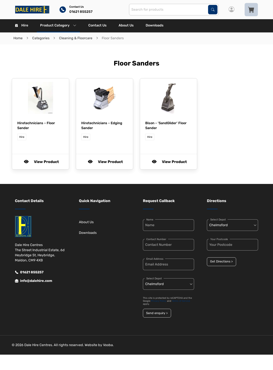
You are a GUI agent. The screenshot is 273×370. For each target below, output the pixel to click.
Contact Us (97, 25)
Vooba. (108, 345)
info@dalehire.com (33, 280)
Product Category (58, 25)
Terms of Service (181, 301)
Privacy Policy (158, 301)
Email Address (154, 258)
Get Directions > (221, 261)
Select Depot (154, 278)
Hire (21, 25)
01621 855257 (29, 272)
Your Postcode (219, 239)
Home (18, 38)
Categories (40, 38)
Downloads (155, 25)
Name (149, 219)
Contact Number (156, 239)
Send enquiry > (157, 313)
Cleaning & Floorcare (75, 38)
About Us (126, 25)
